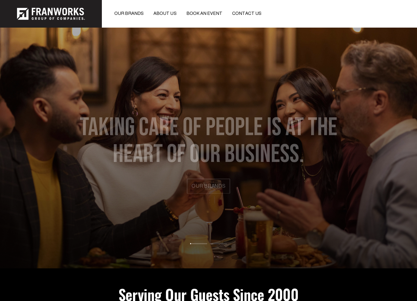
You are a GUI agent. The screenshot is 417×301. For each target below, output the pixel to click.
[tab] (198, 241)
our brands (208, 187)
